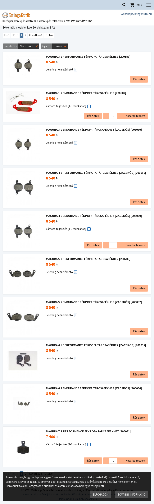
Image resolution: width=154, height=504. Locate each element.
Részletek (139, 79)
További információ (131, 494)
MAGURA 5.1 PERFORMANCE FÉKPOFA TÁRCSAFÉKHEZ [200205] (88, 259)
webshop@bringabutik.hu (136, 14)
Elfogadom (100, 494)
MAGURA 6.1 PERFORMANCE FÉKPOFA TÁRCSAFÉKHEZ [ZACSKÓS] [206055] (96, 345)
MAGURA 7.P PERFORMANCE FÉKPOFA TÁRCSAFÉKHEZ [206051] (88, 431)
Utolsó (49, 35)
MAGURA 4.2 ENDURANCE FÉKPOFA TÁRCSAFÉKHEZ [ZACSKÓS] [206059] (94, 216)
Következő (35, 35)
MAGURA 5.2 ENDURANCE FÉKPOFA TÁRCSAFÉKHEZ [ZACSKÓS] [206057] (94, 302)
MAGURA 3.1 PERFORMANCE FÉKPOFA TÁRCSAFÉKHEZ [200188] (88, 57)
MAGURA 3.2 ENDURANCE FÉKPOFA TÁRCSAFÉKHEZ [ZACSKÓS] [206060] (94, 130)
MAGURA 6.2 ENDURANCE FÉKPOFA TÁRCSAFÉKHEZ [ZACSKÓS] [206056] (94, 388)
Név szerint (27, 46)
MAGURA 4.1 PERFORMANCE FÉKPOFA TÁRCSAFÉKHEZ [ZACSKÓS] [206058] (96, 173)
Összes (57, 46)
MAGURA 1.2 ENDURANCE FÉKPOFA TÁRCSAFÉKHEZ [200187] (86, 93)
